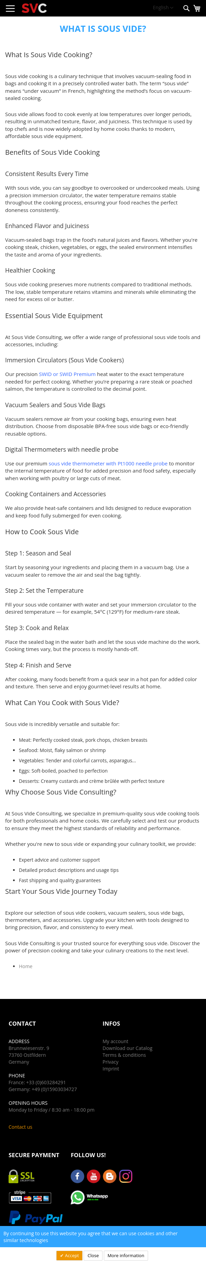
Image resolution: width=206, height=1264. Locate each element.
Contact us (20, 1127)
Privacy (110, 1062)
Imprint (110, 1068)
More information (126, 1255)
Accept (71, 1255)
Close (93, 1255)
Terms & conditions (124, 1055)
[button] (163, 8)
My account (115, 1041)
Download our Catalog (127, 1048)
